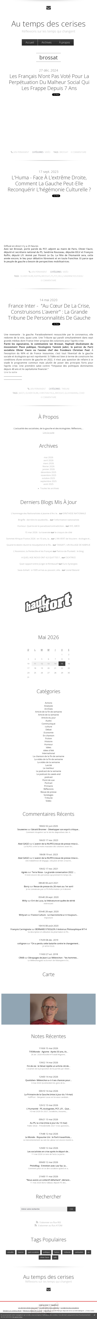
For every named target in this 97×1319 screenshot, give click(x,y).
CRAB (21, 957)
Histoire (48, 741)
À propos (64, 42)
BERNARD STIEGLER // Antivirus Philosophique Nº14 (61, 929)
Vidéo (47, 152)
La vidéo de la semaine (48, 762)
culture (48, 726)
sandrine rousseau (73, 276)
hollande (67, 1252)
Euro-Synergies (69, 563)
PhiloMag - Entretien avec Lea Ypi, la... (48, 1165)
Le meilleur (48, 768)
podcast (49, 777)
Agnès (24, 872)
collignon (22, 943)
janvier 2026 (48, 469)
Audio (49, 720)
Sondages (48, 794)
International (48, 753)
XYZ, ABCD (74, 526)
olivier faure (26, 276)
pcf (55, 276)
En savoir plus (17, 1317)
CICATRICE (70, 557)
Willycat (23, 914)
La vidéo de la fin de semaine (48, 759)
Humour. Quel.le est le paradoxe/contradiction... (41, 526)
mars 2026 (48, 463)
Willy (24, 900)
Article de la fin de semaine (48, 711)
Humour (48, 744)
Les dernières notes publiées (49, 1308)
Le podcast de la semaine (48, 771)
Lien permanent (20, 152)
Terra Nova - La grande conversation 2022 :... (54, 872)
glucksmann (71, 393)
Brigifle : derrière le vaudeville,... (34, 519)
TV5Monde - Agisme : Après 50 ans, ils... (48, 1051)
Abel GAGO (23, 843)
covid (81, 393)
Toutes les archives (49, 488)
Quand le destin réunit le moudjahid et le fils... (29, 544)
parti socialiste (33, 1252)
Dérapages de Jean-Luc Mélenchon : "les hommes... (53, 957)
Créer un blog (43, 1305)
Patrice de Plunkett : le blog (70, 551)
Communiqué (48, 723)
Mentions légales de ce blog (32, 1311)
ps (52, 276)
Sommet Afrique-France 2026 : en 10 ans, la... (28, 538)
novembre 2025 (48, 475)
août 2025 (48, 484)
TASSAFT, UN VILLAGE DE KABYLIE (73, 544)
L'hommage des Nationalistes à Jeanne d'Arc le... (35, 513)
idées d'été (48, 750)
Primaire (48, 785)
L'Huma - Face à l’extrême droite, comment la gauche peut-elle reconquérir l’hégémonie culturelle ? (49, 183)
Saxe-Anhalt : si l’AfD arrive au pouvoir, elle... (39, 570)
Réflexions (49, 788)
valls (55, 1257)
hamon (56, 1252)
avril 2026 (48, 460)
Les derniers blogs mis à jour (28, 1308)
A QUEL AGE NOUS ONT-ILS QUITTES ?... (41, 557)
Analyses (48, 705)
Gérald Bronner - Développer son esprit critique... (55, 829)
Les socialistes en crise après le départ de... (48, 1151)
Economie (48, 732)
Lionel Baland (72, 570)
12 (42, 663)
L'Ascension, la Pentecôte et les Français (32, 551)
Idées (48, 747)
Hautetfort (54, 1305)
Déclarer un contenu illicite (12, 1311)
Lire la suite (48, 432)
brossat (64, 152)
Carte (49, 974)
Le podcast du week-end (49, 774)
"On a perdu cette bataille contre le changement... (55, 943)
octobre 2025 (48, 478)
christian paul (46, 393)
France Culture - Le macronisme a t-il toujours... (54, 914)
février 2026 (48, 466)
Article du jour (48, 717)
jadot (22, 393)
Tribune (65, 388)
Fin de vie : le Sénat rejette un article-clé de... (48, 1066)
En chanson (48, 735)
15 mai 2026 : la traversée (37, 532)
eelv (60, 276)
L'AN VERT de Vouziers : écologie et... (73, 538)
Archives (47, 42)
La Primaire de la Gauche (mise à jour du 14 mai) (48, 1094)
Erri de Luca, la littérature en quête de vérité (53, 900)
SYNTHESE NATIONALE (74, 513)
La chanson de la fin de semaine (48, 756)
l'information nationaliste (66, 519)
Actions (48, 702)
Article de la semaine (48, 714)
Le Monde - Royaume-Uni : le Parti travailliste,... (48, 1137)
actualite (10, 1252)
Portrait (48, 782)
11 (35, 663)
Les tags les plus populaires (70, 1308)
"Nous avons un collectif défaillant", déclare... (48, 1179)
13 (48, 663)
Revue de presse (48, 791)
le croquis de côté (63, 532)
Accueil (30, 42)
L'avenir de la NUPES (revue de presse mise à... (56, 843)
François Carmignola (21, 929)
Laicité (48, 765)
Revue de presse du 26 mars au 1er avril (53, 886)
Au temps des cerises (48, 23)
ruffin (37, 276)
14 (55, 663)
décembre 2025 (48, 472)
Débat (49, 729)
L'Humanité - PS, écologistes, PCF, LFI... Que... (48, 1108)
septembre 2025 (48, 481)
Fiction (48, 738)
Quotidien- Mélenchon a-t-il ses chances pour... (48, 1080)
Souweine (22, 829)
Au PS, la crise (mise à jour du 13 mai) (48, 1122)
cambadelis (79, 1252)
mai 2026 (48, 457)
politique (46, 1252)
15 (62, 663)
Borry (26, 886)
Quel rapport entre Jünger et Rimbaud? (39, 563)
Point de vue (48, 780)
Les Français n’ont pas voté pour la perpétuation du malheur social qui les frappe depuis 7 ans (49, 82)
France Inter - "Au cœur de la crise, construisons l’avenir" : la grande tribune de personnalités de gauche (49, 311)
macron (21, 1252)
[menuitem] (30, 42)
